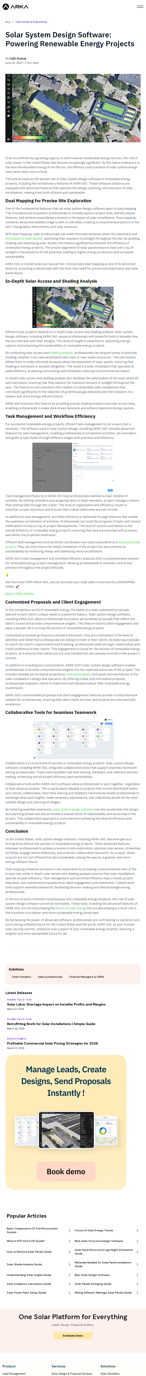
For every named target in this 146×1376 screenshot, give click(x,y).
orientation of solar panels (23, 238)
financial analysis (78, 674)
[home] (15, 7)
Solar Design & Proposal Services (72, 1373)
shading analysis (61, 353)
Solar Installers (110, 1373)
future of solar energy (70, 908)
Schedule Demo (73, 1335)
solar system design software (73, 809)
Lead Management (14, 1373)
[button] (140, 6)
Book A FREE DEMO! (19, 594)
